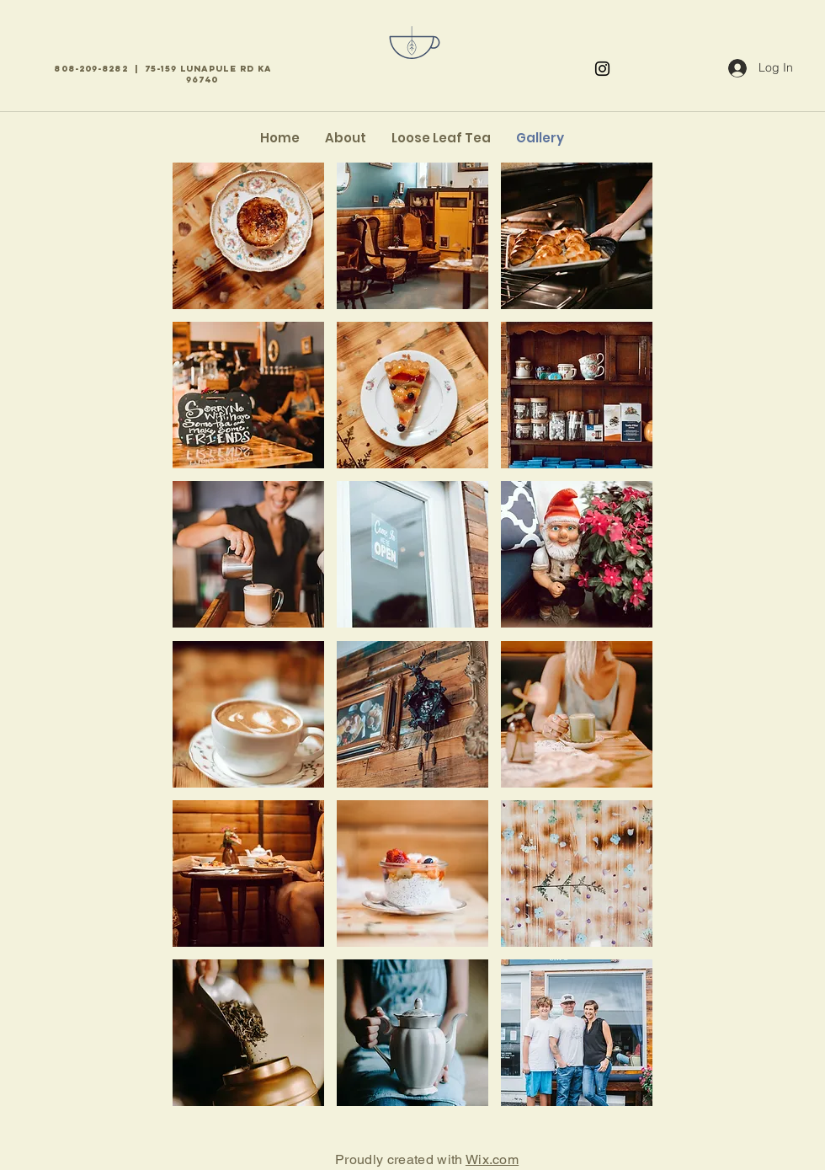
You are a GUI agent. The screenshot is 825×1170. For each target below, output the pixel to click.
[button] (248, 236)
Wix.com (492, 1159)
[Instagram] (602, 68)
